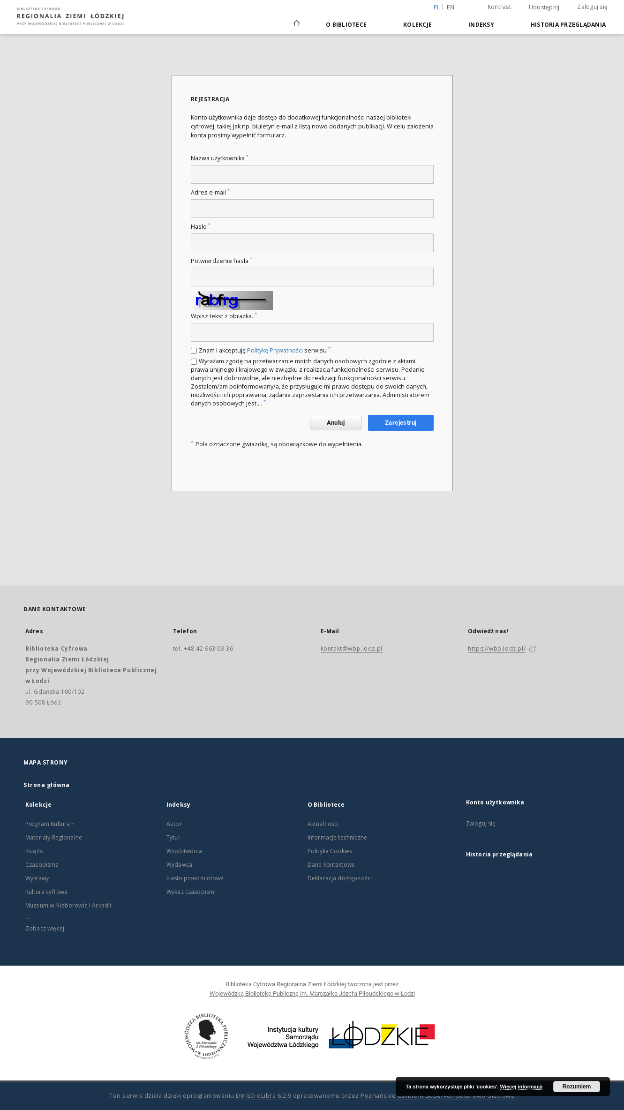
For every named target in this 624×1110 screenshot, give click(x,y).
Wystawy (37, 878)
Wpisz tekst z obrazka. (224, 316)
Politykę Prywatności (275, 350)
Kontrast (499, 7)
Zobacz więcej (44, 928)
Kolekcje (417, 25)
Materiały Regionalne (53, 837)
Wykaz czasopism (190, 892)
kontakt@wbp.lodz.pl (352, 648)
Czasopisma (42, 865)
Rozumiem (577, 1086)
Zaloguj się (592, 7)
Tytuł (173, 837)
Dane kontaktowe (331, 865)
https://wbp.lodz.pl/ (497, 648)
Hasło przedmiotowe (195, 878)
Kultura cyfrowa (46, 892)
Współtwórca (184, 851)
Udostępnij (544, 7)
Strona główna (46, 785)
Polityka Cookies (330, 851)
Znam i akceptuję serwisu (265, 350)
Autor (174, 824)
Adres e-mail (210, 192)
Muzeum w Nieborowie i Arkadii (68, 905)
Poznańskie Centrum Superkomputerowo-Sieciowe (438, 1096)
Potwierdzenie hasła (221, 261)
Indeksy (481, 25)
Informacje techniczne (337, 837)
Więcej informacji (521, 1086)
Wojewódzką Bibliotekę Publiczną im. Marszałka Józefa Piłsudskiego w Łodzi (312, 993)
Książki (34, 851)
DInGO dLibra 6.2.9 (263, 1096)
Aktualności (323, 824)
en (450, 7)
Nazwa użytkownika (219, 158)
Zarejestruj (400, 422)
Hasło (201, 227)
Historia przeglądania (568, 25)
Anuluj (336, 422)
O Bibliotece (346, 25)
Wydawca (179, 865)
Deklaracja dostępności (340, 878)
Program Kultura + (50, 824)
